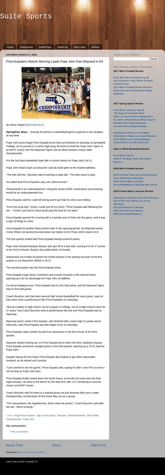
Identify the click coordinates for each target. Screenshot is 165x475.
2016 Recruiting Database (127, 214)
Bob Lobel (80, 47)
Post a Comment (19, 431)
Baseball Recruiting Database (129, 123)
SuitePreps (45, 47)
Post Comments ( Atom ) (33, 452)
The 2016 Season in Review (128, 207)
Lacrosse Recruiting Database (130, 126)
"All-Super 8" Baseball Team (129, 113)
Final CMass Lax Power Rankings (131, 139)
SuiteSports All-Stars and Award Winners (136, 197)
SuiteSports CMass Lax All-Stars (131, 132)
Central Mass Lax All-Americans (131, 142)
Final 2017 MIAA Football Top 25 (131, 77)
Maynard (62, 415)
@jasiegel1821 (34, 124)
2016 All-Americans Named (128, 210)
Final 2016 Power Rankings (128, 178)
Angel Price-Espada (24, 415)
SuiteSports (26, 47)
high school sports (46, 415)
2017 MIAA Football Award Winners (132, 87)
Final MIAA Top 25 (123, 155)
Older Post (98, 445)
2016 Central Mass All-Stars (128, 181)
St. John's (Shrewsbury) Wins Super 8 (134, 119)
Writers (95, 47)
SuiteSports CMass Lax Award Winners (135, 136)
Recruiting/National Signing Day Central (135, 184)
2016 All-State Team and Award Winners (135, 175)
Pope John (28, 419)
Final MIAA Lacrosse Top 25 (128, 110)
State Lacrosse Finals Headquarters (133, 116)
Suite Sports (26, 16)
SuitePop (62, 47)
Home (10, 47)
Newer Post (14, 445)
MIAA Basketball (77, 415)
